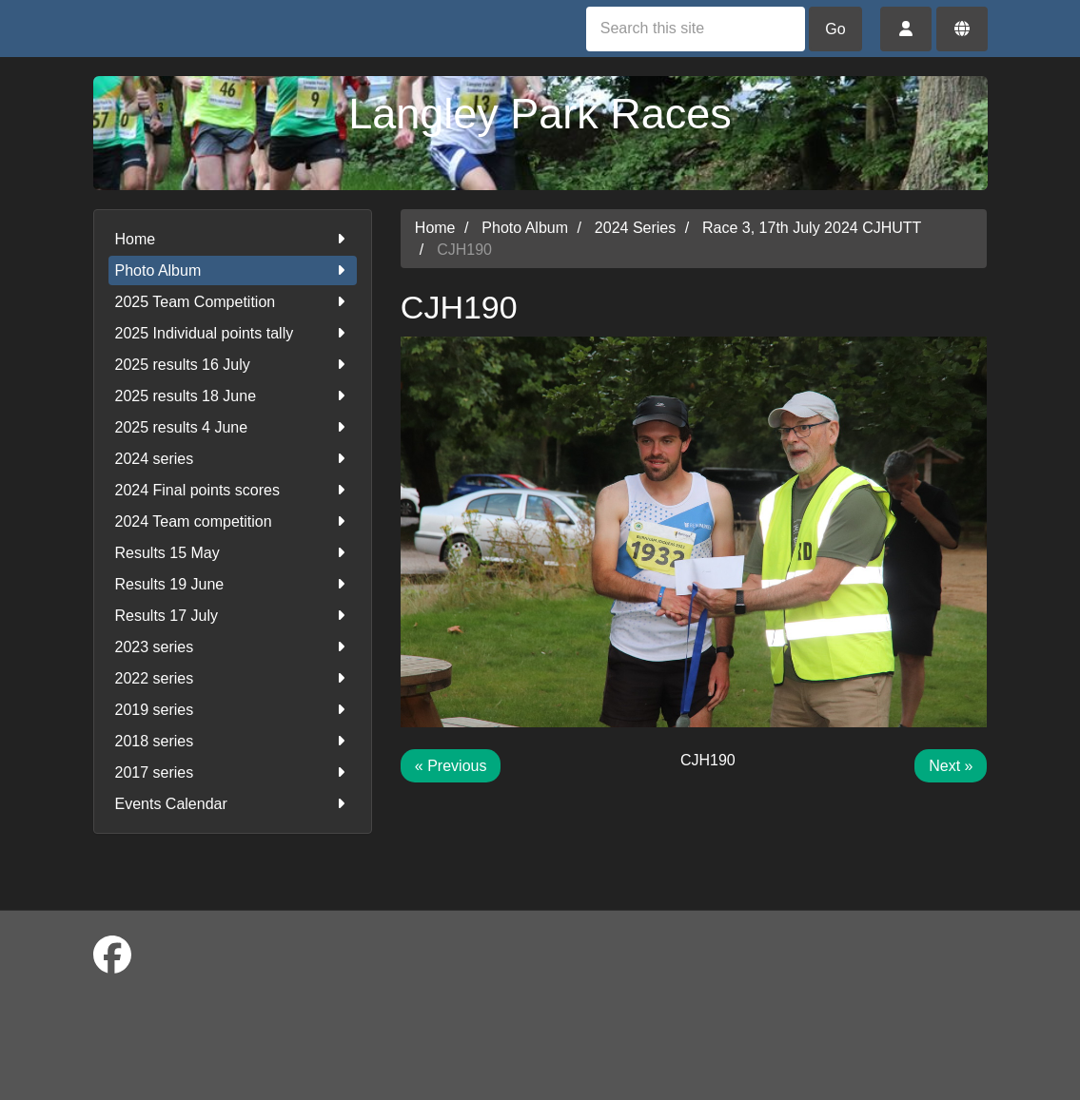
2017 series (232, 772)
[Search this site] (695, 29)
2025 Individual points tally (232, 333)
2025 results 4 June (232, 427)
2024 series (232, 459)
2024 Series (635, 228)
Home (232, 239)
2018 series (232, 741)
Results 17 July (232, 616)
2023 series (232, 647)
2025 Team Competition (232, 302)
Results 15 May (232, 553)
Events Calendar (232, 804)
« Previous (451, 766)
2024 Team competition (232, 521)
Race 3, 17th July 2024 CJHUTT (811, 228)
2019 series (232, 710)
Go (835, 29)
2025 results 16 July (232, 365)
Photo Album (232, 270)
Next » (950, 766)
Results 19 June (232, 584)
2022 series (232, 678)
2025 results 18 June (232, 396)
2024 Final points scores (232, 490)
